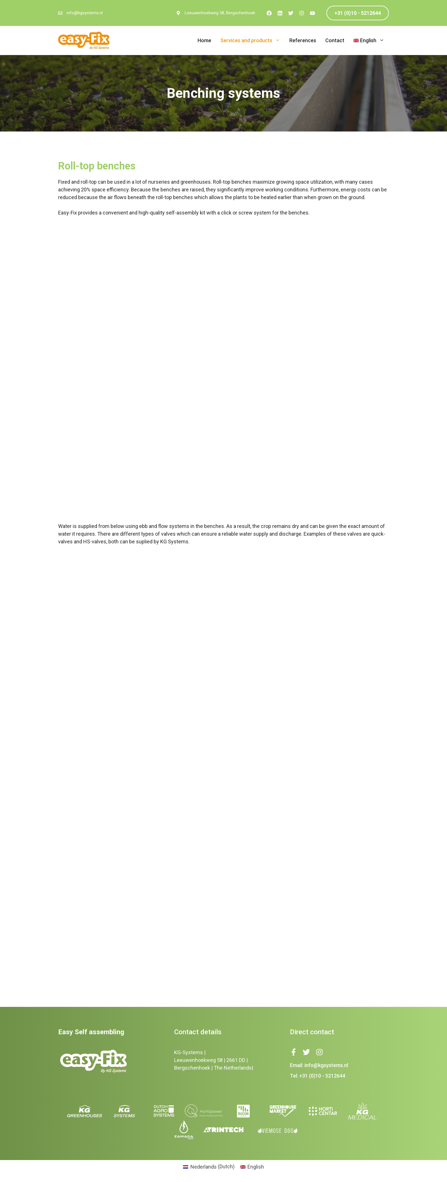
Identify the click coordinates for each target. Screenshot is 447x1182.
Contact (334, 40)
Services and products (252, 40)
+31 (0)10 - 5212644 (357, 13)
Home (204, 40)
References (302, 40)
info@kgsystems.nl (85, 12)
